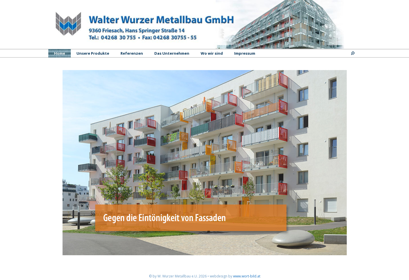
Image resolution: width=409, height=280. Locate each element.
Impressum (244, 53)
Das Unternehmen (171, 53)
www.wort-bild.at (246, 276)
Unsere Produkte (92, 53)
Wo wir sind (212, 53)
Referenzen (132, 53)
